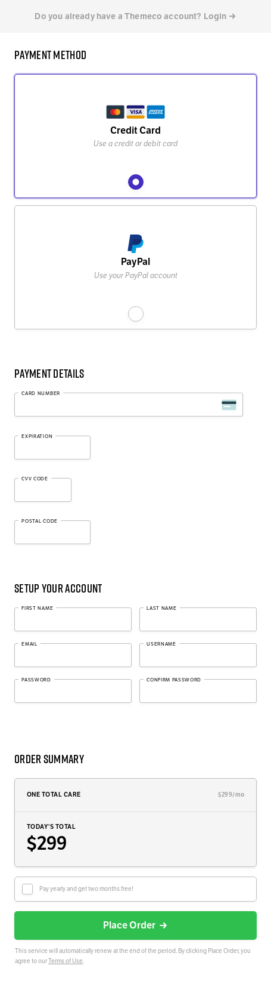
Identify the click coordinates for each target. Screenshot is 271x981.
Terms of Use (65, 961)
